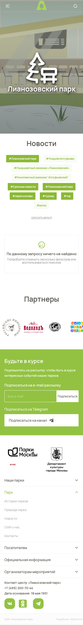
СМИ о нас (12, 527)
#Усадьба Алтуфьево (60, 159)
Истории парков (16, 501)
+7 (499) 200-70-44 (18, 588)
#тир (67, 196)
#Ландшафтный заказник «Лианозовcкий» (41, 168)
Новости (10, 518)
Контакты (11, 536)
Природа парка (15, 510)
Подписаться (67, 396)
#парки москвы (22, 196)
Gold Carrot (76, 619)
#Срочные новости (23, 187)
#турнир (48, 196)
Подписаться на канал (31, 420)
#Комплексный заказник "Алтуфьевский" (41, 177)
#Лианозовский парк (22, 159)
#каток (41, 205)
